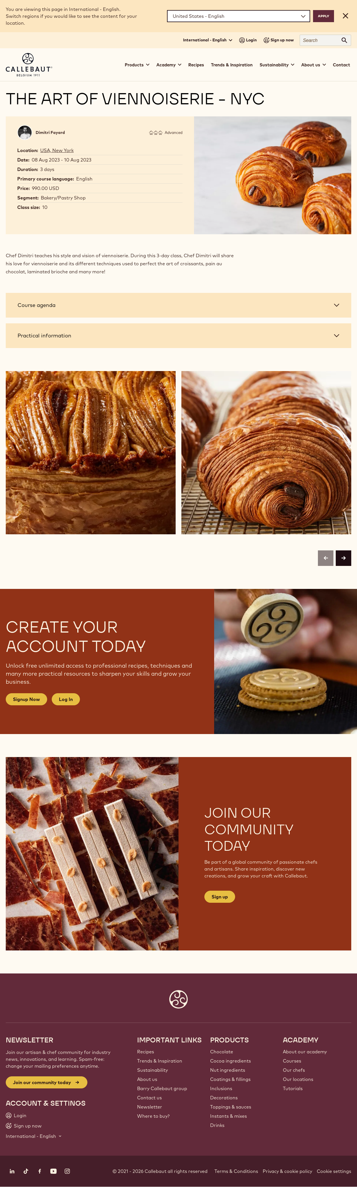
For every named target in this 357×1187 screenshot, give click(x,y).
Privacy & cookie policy (287, 1171)
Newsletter (149, 1107)
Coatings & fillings (230, 1079)
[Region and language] (238, 16)
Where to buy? (153, 1116)
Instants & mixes (228, 1116)
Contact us (149, 1097)
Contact (341, 65)
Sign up (220, 897)
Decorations (224, 1097)
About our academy (305, 1052)
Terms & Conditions (236, 1171)
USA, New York (57, 150)
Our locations (298, 1079)
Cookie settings (334, 1171)
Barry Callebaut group (162, 1088)
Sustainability (152, 1070)
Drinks (217, 1125)
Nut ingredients (227, 1070)
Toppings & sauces (230, 1107)
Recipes (196, 65)
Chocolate (221, 1052)
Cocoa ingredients (230, 1061)
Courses (292, 1061)
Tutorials (293, 1088)
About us (147, 1079)
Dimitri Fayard (50, 132)
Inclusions (221, 1088)
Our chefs (294, 1070)
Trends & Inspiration (232, 65)
